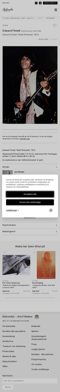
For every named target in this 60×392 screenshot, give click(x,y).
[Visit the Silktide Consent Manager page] (51, 210)
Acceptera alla (30, 194)
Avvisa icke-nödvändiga (30, 202)
